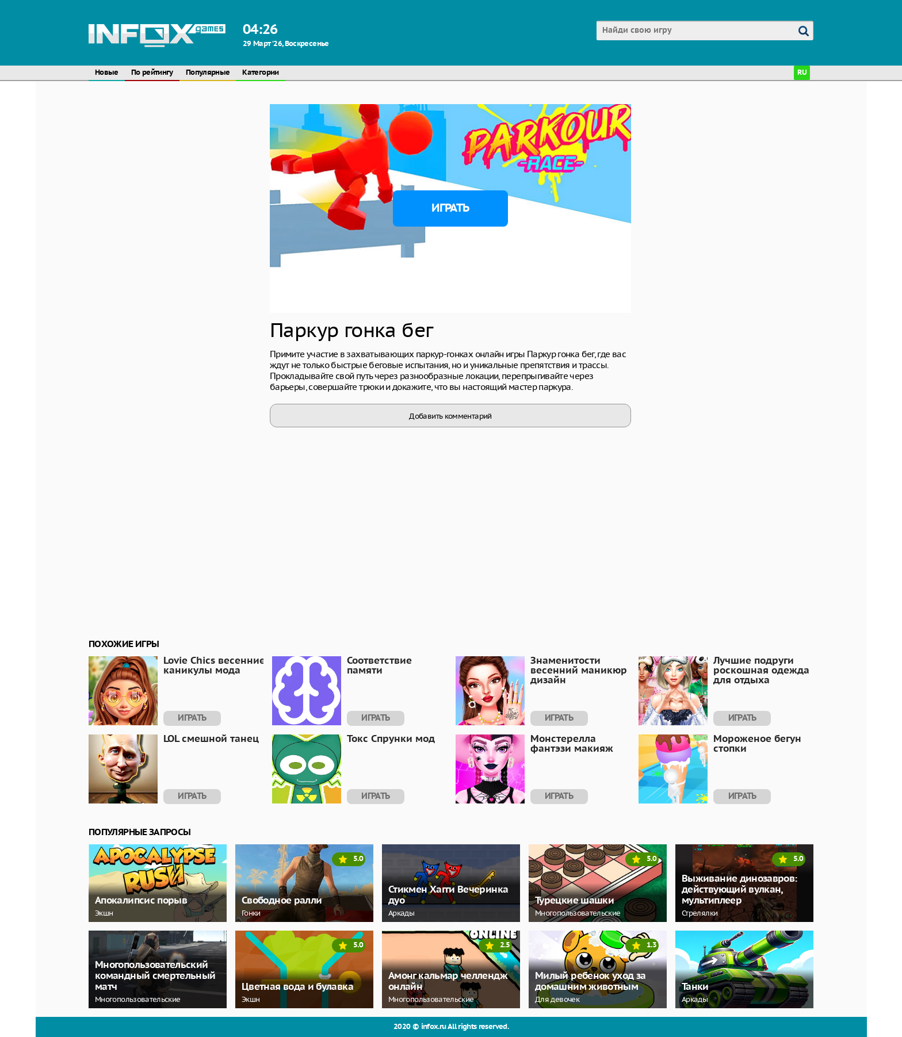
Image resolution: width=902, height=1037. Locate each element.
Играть (450, 208)
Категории (260, 72)
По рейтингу (152, 72)
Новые (107, 72)
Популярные (208, 72)
